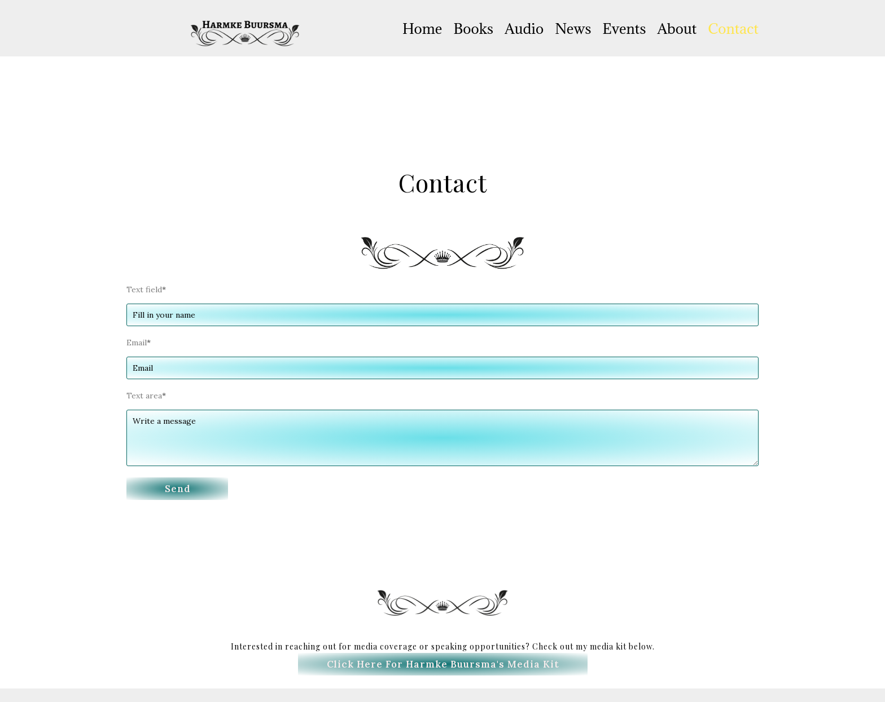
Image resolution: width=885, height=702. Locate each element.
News (573, 28)
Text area (146, 396)
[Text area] (442, 438)
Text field (146, 289)
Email (138, 342)
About (676, 28)
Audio (524, 28)
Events (624, 28)
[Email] (442, 368)
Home (422, 28)
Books (473, 28)
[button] (177, 488)
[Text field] (442, 315)
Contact (733, 28)
